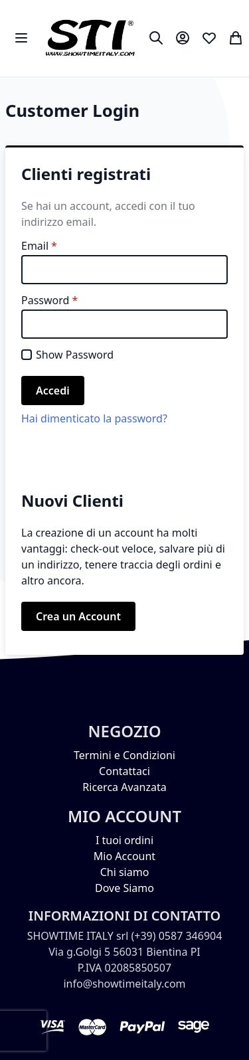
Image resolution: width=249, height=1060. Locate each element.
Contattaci (124, 771)
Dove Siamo (124, 888)
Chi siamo (124, 872)
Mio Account (124, 856)
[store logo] (89, 38)
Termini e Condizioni (124, 755)
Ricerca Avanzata (124, 787)
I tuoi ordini (124, 840)
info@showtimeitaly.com (124, 983)
